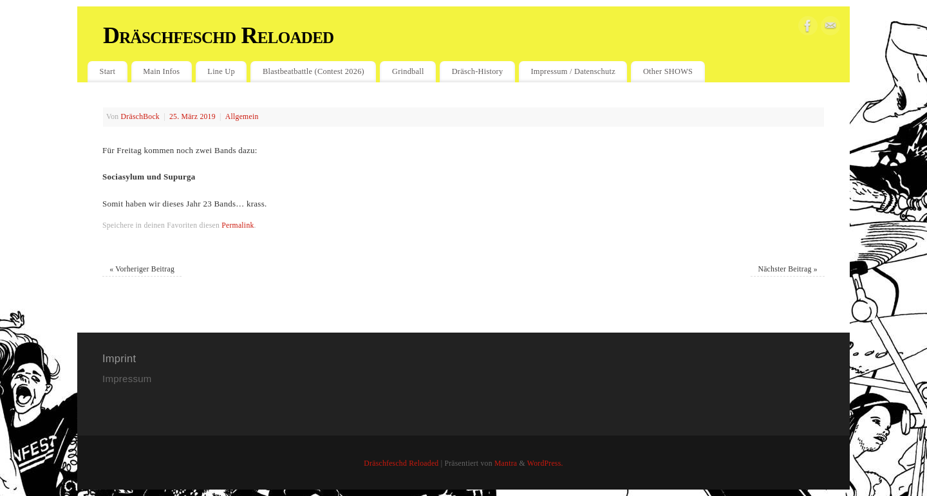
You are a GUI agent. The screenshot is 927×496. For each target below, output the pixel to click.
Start (108, 71)
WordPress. (545, 463)
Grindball (408, 71)
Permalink (237, 225)
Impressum (128, 378)
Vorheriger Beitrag (141, 269)
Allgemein (242, 117)
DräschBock (140, 117)
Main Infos (161, 71)
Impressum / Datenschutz (572, 71)
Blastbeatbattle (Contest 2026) (313, 71)
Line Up (221, 71)
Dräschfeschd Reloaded (218, 35)
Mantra (505, 463)
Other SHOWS (668, 71)
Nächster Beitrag (787, 269)
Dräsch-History (477, 71)
